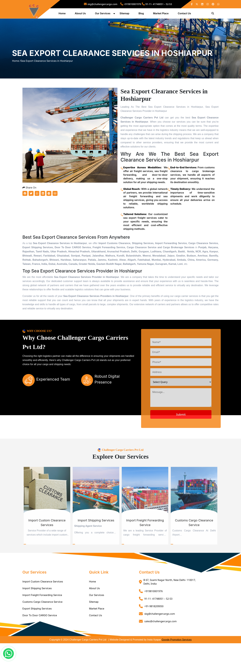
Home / (16, 71)
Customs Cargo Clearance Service (42, 620)
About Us (80, 14)
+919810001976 (129, 4)
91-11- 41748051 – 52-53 (146, 4)
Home (62, 14)
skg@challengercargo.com (110, 4)
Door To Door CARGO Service (39, 634)
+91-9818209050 (153, 625)
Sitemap (125, 14)
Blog (141, 14)
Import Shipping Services (37, 607)
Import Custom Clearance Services (42, 600)
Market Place (161, 14)
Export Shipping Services (37, 627)
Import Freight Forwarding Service (42, 613)
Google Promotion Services (177, 658)
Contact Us (185, 14)
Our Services (103, 14)
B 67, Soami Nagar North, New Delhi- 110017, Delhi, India (169, 600)
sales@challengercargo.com (160, 640)
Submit (194, 433)
